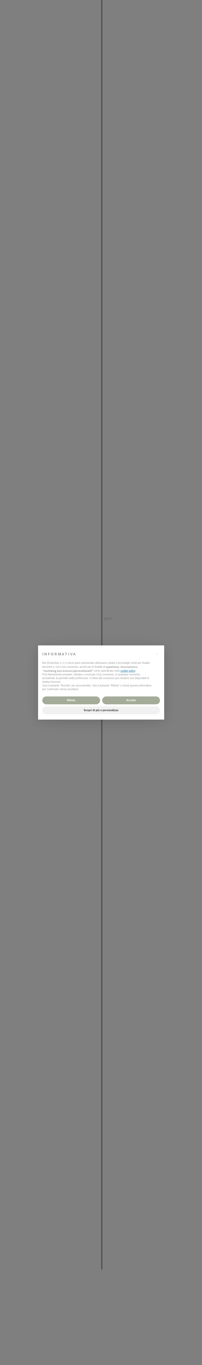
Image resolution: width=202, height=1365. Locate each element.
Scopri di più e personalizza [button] (101, 710)
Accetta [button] (131, 700)
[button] (157, 654)
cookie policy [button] (127, 670)
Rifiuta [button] (71, 700)
